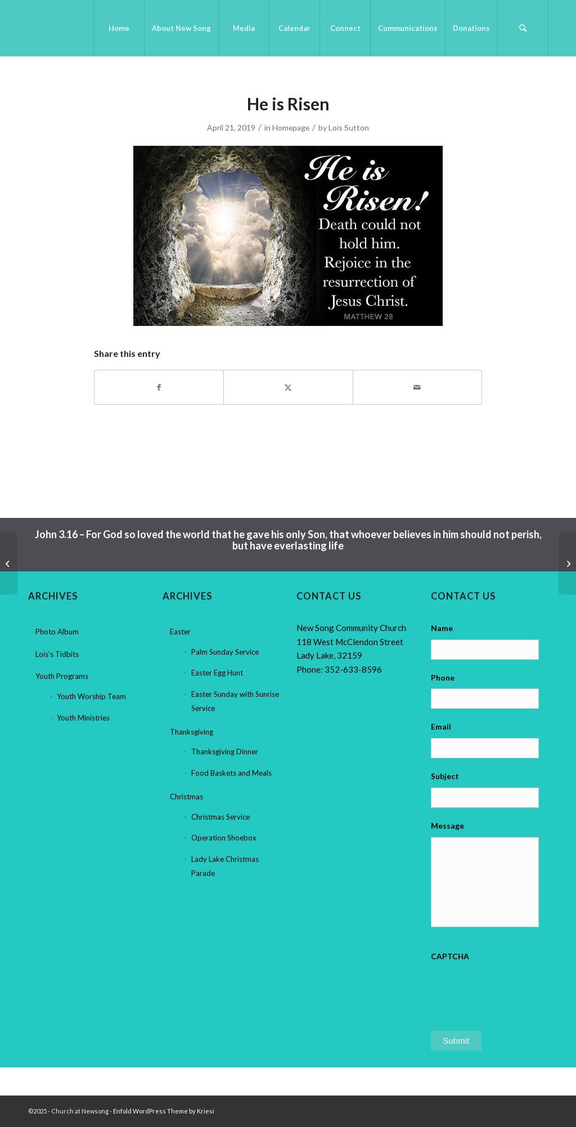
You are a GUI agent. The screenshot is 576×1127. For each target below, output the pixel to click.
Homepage (290, 127)
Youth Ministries (83, 717)
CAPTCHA (450, 956)
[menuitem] (118, 28)
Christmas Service (220, 816)
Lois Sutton (348, 127)
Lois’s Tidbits (57, 654)
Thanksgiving (191, 731)
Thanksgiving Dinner (224, 751)
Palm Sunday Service (225, 651)
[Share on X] (288, 387)
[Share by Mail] (417, 387)
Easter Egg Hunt (217, 672)
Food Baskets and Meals (231, 772)
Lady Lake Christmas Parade (225, 866)
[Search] (522, 28)
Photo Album (57, 631)
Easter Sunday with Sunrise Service (235, 701)
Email (441, 726)
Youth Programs (61, 676)
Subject (445, 776)
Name (442, 628)
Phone (442, 677)
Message (447, 825)
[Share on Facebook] (158, 387)
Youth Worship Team (91, 696)
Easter (180, 631)
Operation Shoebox (223, 837)
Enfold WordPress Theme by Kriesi (163, 1111)
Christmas (186, 796)
